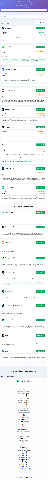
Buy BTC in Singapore (23, 423)
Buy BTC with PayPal (23, 436)
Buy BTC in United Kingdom (23, 412)
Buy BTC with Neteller (23, 445)
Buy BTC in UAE (23, 415)
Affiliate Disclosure (25, 474)
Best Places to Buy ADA (23, 398)
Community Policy (33, 474)
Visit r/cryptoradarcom (24, 7)
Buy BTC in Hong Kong (23, 424)
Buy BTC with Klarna (23, 442)
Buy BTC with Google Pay (24, 440)
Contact (39, 474)
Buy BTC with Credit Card (24, 433)
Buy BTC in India (23, 426)
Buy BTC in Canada (23, 417)
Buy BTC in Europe (23, 414)
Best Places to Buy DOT (23, 400)
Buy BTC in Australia (23, 419)
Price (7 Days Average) (40, 22)
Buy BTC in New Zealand (23, 421)
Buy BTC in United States (23, 410)
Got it (24, 9)
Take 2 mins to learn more (26, 161)
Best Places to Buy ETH (23, 391)
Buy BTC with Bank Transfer (23, 431)
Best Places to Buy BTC (23, 389)
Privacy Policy (17, 474)
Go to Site (40, 28)
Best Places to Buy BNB (23, 396)
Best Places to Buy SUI (23, 406)
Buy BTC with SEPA (23, 434)
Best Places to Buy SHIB (23, 404)
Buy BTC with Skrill (23, 444)
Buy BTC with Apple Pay (23, 438)
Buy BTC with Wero (23, 447)
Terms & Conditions (9, 474)
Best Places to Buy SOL (23, 393)
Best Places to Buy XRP (23, 395)
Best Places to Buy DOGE (23, 402)
